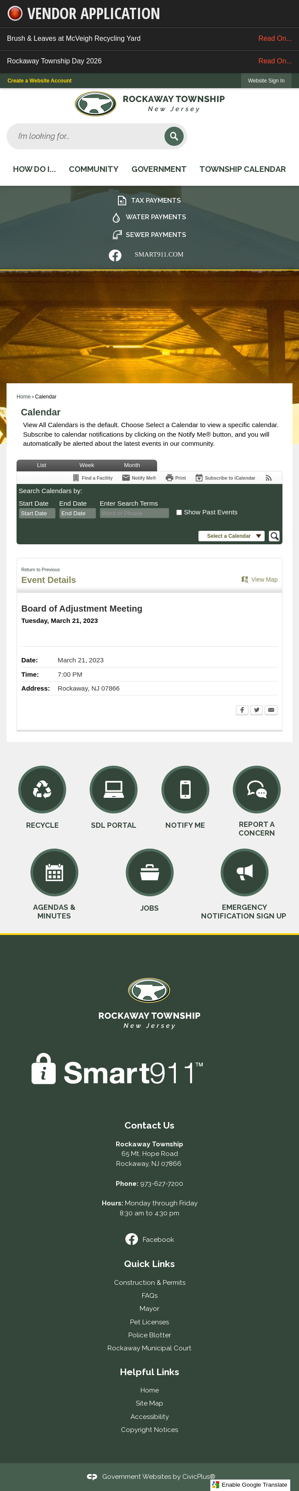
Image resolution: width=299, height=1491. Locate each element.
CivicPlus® (198, 1476)
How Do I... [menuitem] (34, 169)
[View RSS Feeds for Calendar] (268, 477)
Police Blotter (149, 1335)
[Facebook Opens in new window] (242, 711)
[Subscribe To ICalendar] (225, 477)
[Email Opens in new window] (271, 711)
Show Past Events (211, 512)
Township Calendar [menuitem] (242, 169)
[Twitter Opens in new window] (256, 711)
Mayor (149, 1309)
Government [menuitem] (159, 169)
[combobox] (37, 513)
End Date (73, 503)
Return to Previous (40, 569)
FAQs (150, 1296)
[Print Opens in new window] (175, 477)
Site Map (149, 1403)
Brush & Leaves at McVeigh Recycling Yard (149, 38)
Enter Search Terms (129, 503)
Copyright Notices (149, 1430)
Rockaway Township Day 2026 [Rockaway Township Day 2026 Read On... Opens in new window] (149, 61)
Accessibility (150, 1417)
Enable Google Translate (250, 1485)
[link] (266, 80)
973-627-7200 (161, 1184)
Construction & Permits (149, 1283)
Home (23, 397)
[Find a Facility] (92, 477)
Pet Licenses (149, 1322)
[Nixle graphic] (115, 255)
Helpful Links (149, 1371)
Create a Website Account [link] (39, 81)
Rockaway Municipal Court (149, 1348)
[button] (174, 136)
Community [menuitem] (93, 169)
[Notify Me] (138, 477)
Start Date (33, 503)
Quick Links (149, 1263)
